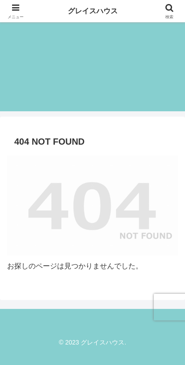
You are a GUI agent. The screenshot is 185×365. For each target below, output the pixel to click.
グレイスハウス (93, 11)
